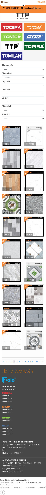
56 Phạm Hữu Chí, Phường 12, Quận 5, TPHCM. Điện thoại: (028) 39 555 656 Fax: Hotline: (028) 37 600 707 (21, 447)
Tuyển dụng (20, 480)
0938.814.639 (7, 409)
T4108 (6, 234)
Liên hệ (26, 480)
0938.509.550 (7, 399)
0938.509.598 (7, 402)
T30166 (29, 257)
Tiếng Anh (41, 2)
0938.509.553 (7, 412)
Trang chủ (3, 480)
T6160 (6, 302)
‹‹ (3, 361)
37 (33, 361)
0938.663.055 (7, 420)
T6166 (6, 348)
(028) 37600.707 (9, 389)
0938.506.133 (7, 431)
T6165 (6, 280)
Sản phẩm (11, 480)
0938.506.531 (7, 434)
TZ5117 (29, 166)
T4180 (29, 212)
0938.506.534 (7, 396)
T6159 (29, 234)
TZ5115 (29, 189)
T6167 (6, 144)
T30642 (6, 325)
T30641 (29, 325)
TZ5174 (7, 166)
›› (42, 361)
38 (37, 361)
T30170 (29, 302)
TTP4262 (30, 280)
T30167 (6, 257)
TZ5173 (7, 189)
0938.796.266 (7, 428)
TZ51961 (7, 212)
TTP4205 (30, 144)
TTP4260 (30, 348)
